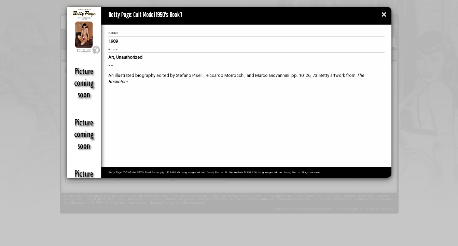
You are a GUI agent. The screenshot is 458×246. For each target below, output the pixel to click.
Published (113, 33)
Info (110, 65)
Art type (112, 49)
